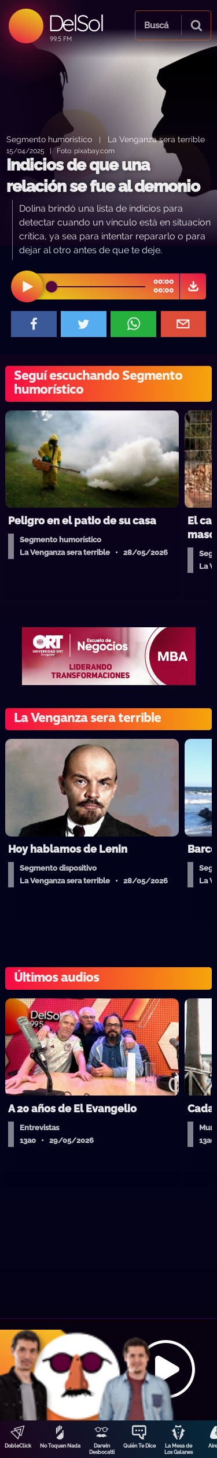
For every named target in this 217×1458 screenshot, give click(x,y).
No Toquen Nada (60, 1446)
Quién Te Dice (139, 1446)
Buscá (156, 25)
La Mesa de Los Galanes (178, 1449)
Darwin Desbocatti (102, 1449)
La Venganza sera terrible (156, 139)
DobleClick (18, 1446)
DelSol (75, 23)
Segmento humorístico (49, 139)
